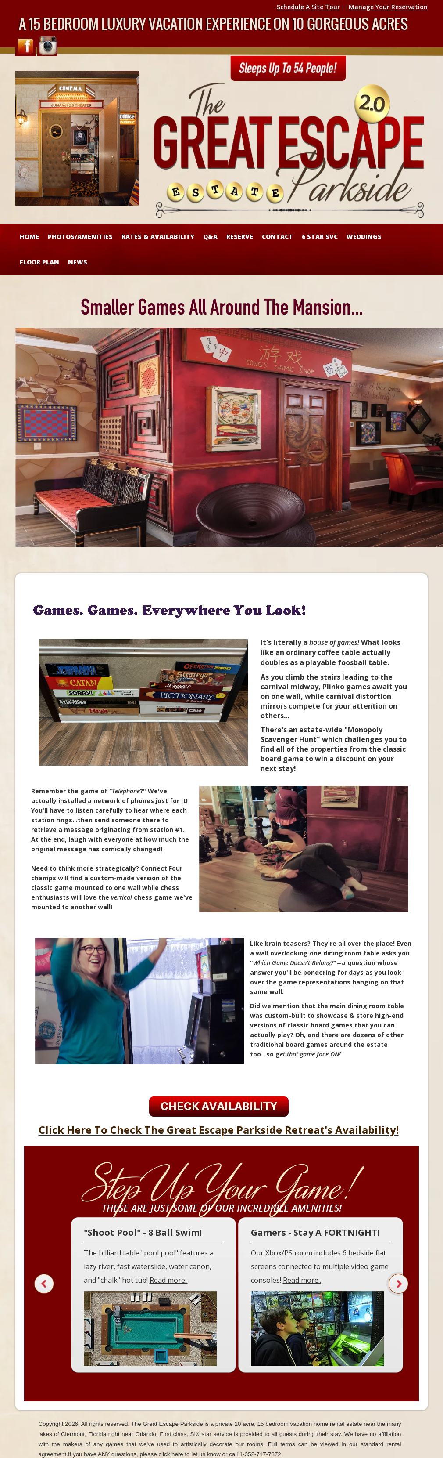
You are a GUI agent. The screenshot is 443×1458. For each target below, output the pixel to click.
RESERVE (239, 236)
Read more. (168, 1280)
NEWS (77, 262)
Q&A (210, 236)
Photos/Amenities (80, 236)
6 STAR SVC (320, 236)
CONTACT (277, 236)
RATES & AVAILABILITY (157, 236)
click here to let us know (189, 1454)
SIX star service (211, 1434)
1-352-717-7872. (261, 1454)
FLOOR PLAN (39, 262)
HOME (29, 236)
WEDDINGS (364, 236)
